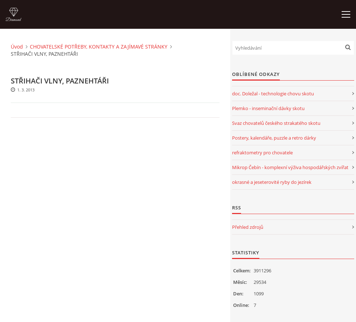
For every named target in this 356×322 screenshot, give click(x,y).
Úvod (17, 46)
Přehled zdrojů (247, 227)
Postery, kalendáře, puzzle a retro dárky (274, 138)
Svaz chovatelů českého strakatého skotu (276, 123)
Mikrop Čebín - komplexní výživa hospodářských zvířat (290, 167)
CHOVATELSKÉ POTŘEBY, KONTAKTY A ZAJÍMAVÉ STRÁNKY (98, 46)
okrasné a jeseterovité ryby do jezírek (271, 182)
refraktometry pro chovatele (262, 152)
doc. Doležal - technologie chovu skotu (273, 93)
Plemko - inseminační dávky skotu (268, 108)
